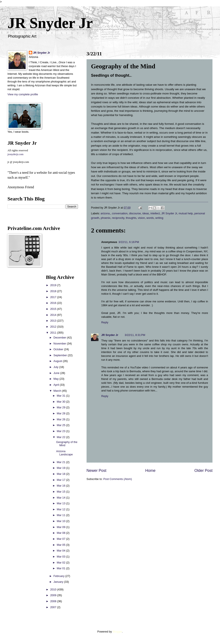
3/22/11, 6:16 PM (128, 242)
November (60, 343)
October (58, 349)
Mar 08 (61, 532)
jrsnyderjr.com (15, 154)
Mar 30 (61, 401)
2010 (53, 589)
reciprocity (118, 217)
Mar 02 (61, 562)
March (57, 390)
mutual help (186, 213)
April (56, 384)
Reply (104, 322)
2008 (53, 601)
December (60, 337)
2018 (53, 291)
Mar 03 (61, 556)
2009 (53, 595)
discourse (135, 213)
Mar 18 (61, 473)
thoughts (131, 217)
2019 (53, 285)
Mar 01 (61, 568)
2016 (53, 303)
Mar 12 (61, 509)
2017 (53, 297)
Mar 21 (61, 462)
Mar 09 (61, 527)
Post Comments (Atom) (117, 479)
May (56, 378)
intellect (155, 213)
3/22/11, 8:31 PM (135, 335)
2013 (53, 320)
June (56, 373)
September (60, 355)
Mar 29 (61, 407)
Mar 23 (61, 431)
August (58, 361)
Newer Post (96, 470)
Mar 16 (61, 485)
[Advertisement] (20, 338)
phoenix (105, 217)
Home (150, 470)
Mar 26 (61, 419)
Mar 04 (61, 550)
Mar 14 (61, 497)
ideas (145, 213)
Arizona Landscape (64, 453)
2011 (53, 332)
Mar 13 (61, 503)
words (150, 217)
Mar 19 (61, 467)
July (56, 367)
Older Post (203, 470)
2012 (53, 326)
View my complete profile (22, 94)
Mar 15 (61, 491)
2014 (53, 314)
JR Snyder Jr (50, 23)
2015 (53, 308)
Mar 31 (61, 395)
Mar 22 (61, 437)
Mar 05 (61, 544)
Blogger (117, 631)
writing (159, 217)
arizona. (105, 213)
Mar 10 (61, 521)
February (59, 576)
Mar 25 (61, 425)
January (58, 581)
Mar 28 (61, 413)
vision (141, 217)
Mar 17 (61, 479)
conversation (120, 213)
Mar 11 (61, 515)
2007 (53, 607)
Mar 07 (61, 538)
